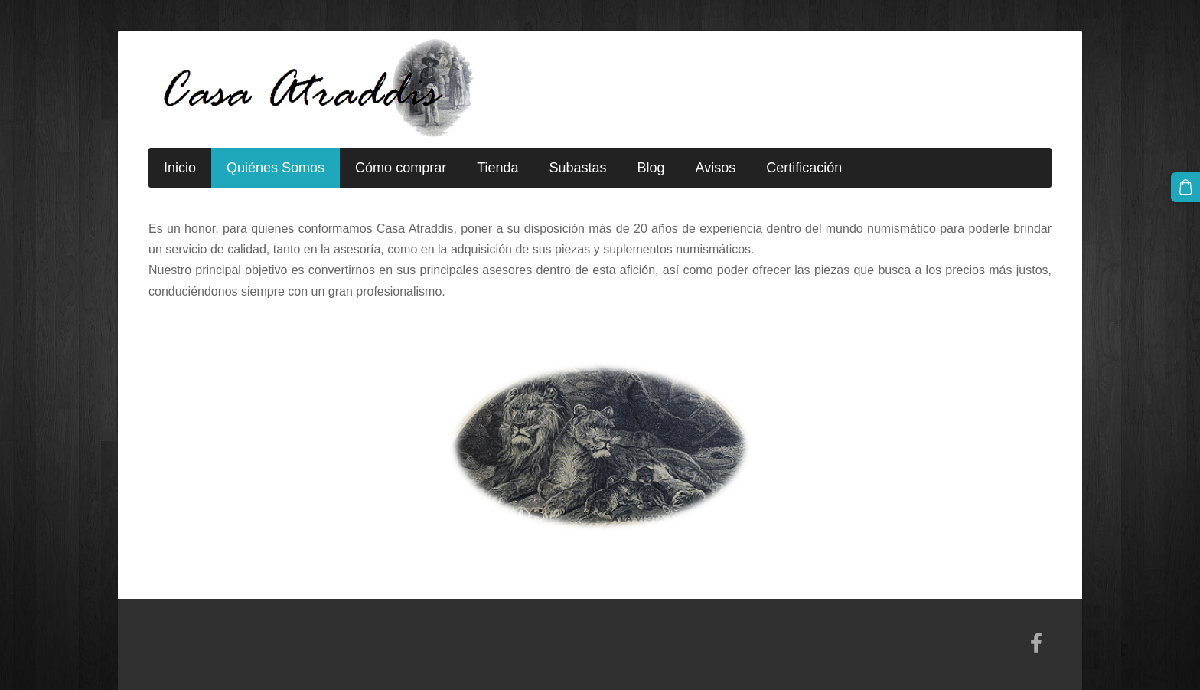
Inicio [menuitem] (180, 167)
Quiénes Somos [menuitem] (275, 167)
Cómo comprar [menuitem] (400, 167)
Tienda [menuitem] (497, 167)
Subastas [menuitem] (578, 167)
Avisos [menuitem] (716, 167)
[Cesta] (1185, 186)
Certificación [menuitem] (804, 167)
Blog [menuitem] (651, 167)
